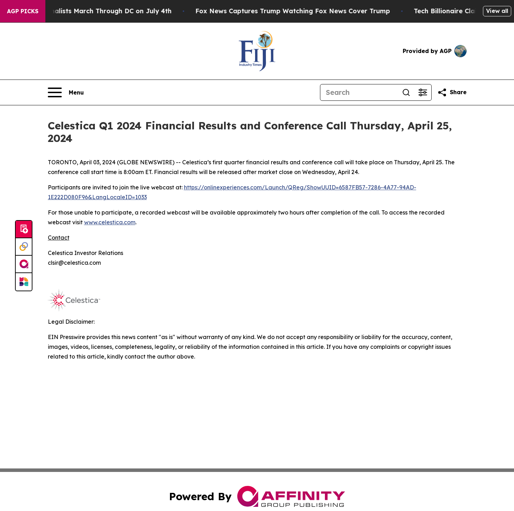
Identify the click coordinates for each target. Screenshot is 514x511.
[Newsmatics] (24, 282)
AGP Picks (22, 11)
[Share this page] (452, 92)
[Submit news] (24, 229)
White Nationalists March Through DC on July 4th (96, 11)
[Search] (359, 92)
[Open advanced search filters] (423, 92)
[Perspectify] (24, 247)
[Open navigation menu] (66, 92)
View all (497, 10)
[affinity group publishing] (24, 264)
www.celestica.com (109, 222)
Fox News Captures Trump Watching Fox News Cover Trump (296, 11)
